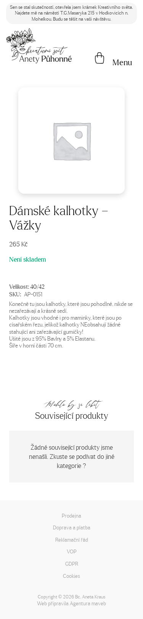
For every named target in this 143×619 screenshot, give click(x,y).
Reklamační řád (71, 539)
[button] (122, 62)
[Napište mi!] (39, 45)
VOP (72, 551)
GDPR (71, 563)
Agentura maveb (88, 603)
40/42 (37, 286)
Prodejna (71, 515)
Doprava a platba (71, 527)
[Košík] (99, 58)
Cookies (71, 575)
